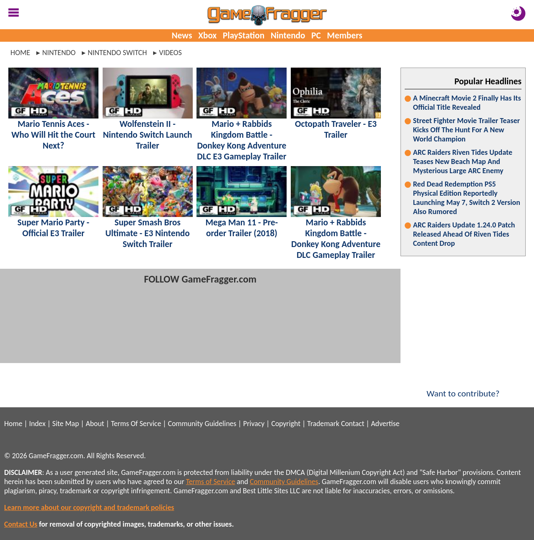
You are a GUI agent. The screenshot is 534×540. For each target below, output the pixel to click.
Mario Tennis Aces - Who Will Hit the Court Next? (53, 135)
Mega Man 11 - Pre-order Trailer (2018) (241, 228)
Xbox (207, 35)
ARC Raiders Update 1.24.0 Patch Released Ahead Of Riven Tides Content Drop (464, 234)
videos (170, 52)
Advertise (385, 423)
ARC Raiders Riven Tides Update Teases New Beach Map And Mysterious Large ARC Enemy (462, 161)
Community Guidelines (202, 423)
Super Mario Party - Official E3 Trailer (53, 228)
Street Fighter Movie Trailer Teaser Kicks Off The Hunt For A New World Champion (466, 130)
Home (20, 52)
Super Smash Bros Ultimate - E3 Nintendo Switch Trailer (148, 233)
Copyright (285, 423)
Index (37, 423)
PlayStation (243, 35)
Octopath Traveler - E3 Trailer (336, 129)
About (95, 423)
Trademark (323, 423)
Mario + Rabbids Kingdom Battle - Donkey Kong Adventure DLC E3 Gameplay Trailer (241, 140)
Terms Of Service (136, 423)
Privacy (253, 423)
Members (345, 35)
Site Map (65, 423)
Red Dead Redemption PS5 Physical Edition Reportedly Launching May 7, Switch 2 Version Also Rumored (466, 197)
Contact (352, 423)
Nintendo (288, 35)
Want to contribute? (463, 388)
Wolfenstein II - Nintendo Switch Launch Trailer (147, 135)
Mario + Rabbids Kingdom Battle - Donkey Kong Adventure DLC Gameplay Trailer (335, 238)
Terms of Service (210, 481)
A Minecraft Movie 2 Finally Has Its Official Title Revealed (467, 102)
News (181, 35)
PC (316, 35)
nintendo (59, 52)
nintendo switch (117, 52)
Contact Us (20, 524)
